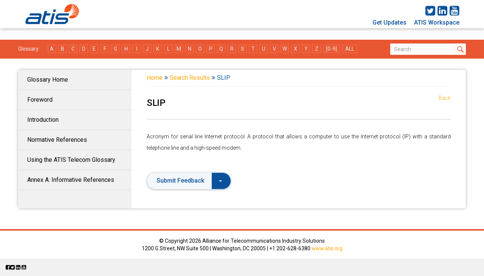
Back (445, 98)
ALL (349, 49)
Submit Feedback (189, 180)
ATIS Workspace (436, 22)
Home (155, 77)
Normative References (57, 139)
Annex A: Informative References (70, 179)
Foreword (40, 99)
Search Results (190, 77)
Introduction (43, 119)
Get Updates (389, 22)
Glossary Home (47, 79)
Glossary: (29, 49)
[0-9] (331, 49)
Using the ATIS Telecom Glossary (71, 159)
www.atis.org (327, 248)
